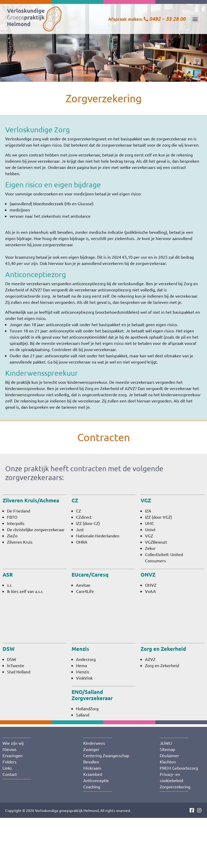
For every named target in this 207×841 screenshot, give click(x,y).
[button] (195, 19)
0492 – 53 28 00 (167, 18)
